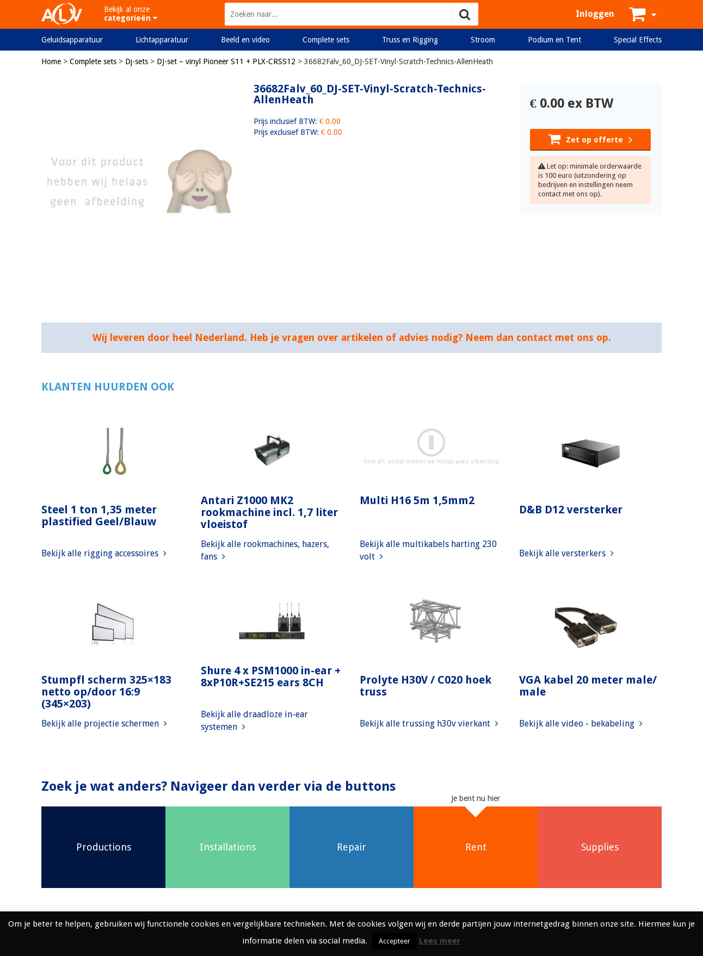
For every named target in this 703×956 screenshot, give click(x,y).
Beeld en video (245, 39)
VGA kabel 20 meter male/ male (588, 685)
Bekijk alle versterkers (566, 553)
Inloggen (595, 14)
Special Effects (638, 39)
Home (51, 61)
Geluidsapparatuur (72, 39)
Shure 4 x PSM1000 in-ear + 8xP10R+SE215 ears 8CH (271, 676)
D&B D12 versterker (570, 509)
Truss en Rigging (410, 39)
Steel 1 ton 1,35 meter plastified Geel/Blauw (99, 515)
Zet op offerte (590, 138)
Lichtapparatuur (161, 39)
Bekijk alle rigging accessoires (103, 553)
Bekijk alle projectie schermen (104, 723)
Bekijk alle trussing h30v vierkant (429, 723)
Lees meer (440, 941)
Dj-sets (136, 61)
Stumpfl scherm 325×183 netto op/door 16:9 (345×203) (106, 691)
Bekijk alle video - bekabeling (581, 723)
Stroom (483, 39)
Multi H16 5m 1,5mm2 (417, 500)
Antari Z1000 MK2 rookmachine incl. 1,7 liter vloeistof (269, 512)
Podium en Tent (554, 39)
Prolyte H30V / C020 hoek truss (425, 685)
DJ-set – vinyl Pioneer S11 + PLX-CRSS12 (226, 61)
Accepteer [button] (394, 941)
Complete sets (326, 39)
